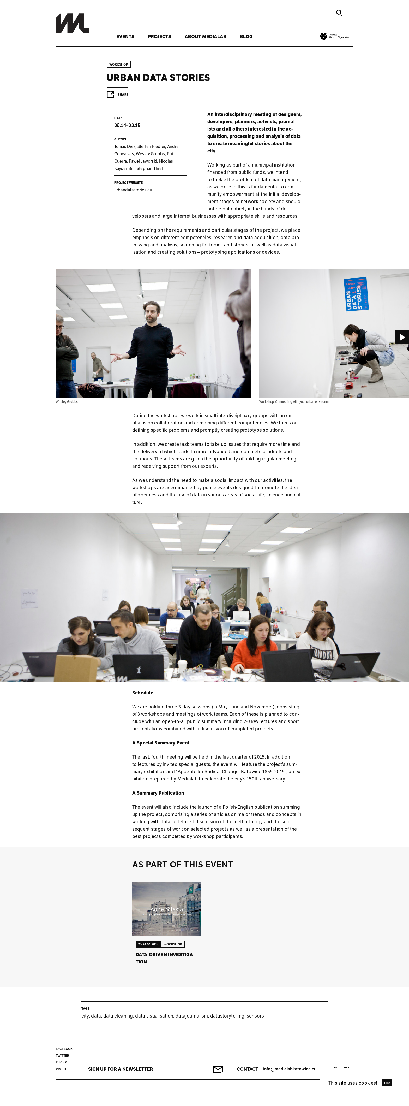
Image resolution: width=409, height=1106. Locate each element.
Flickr (61, 1062)
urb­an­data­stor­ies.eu (133, 190)
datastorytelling (227, 1016)
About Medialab (205, 36)
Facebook (64, 1049)
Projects (159, 36)
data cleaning (118, 1016)
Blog (246, 36)
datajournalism (192, 1016)
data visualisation (154, 1016)
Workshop (118, 64)
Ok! (387, 1083)
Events (125, 36)
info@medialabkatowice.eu (289, 1069)
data (96, 1016)
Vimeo (61, 1069)
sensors (255, 1016)
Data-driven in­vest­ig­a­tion (165, 958)
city (85, 1016)
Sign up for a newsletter (120, 1069)
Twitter (62, 1055)
